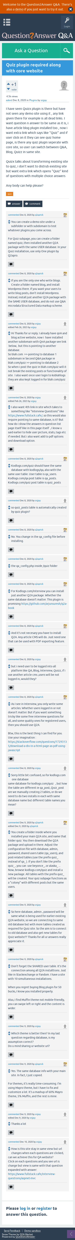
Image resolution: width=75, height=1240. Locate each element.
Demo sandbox (32, 1231)
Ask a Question (31, 50)
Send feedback (12, 1231)
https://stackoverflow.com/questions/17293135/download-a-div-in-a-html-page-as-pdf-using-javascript (37, 746)
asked (9, 100)
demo (19, 9)
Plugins (33, 100)
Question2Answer (25, 1236)
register (44, 1208)
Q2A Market (26, 1234)
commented (13, 215)
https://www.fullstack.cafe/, (25, 415)
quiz (10, 194)
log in (25, 1208)
